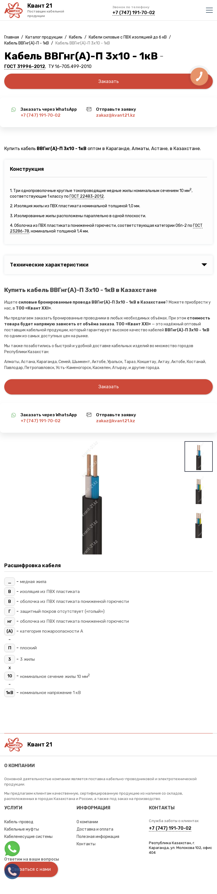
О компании (87, 822)
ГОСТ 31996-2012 (24, 66)
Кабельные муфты (21, 829)
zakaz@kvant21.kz (115, 115)
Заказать (108, 81)
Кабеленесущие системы (28, 836)
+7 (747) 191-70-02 (133, 12)
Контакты (86, 844)
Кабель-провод (18, 822)
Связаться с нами (31, 869)
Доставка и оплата (95, 829)
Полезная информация (98, 836)
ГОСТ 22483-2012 (87, 196)
